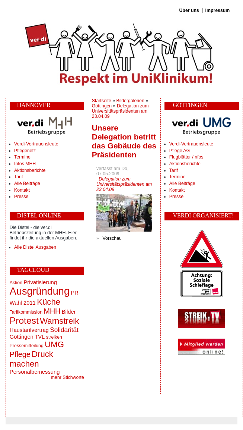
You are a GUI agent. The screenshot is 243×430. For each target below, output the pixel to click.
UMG (54, 344)
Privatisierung (40, 282)
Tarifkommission (26, 312)
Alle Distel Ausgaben (35, 247)
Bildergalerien (130, 100)
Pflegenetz (25, 150)
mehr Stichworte (67, 377)
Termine (22, 157)
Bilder (69, 312)
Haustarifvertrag (29, 330)
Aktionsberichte (29, 170)
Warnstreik (59, 321)
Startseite (101, 100)
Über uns (189, 10)
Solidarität (64, 329)
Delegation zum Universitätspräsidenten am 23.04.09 (120, 111)
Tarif (18, 176)
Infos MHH (25, 163)
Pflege (20, 354)
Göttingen (21, 337)
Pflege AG (179, 150)
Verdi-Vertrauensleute (36, 144)
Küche (48, 302)
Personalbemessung (35, 372)
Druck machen (31, 358)
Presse (21, 196)
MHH (52, 311)
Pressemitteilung (27, 345)
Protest (24, 321)
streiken (54, 337)
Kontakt (22, 190)
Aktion (16, 282)
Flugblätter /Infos (186, 157)
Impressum (217, 10)
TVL (40, 337)
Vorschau (112, 238)
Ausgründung (40, 291)
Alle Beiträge (27, 183)
